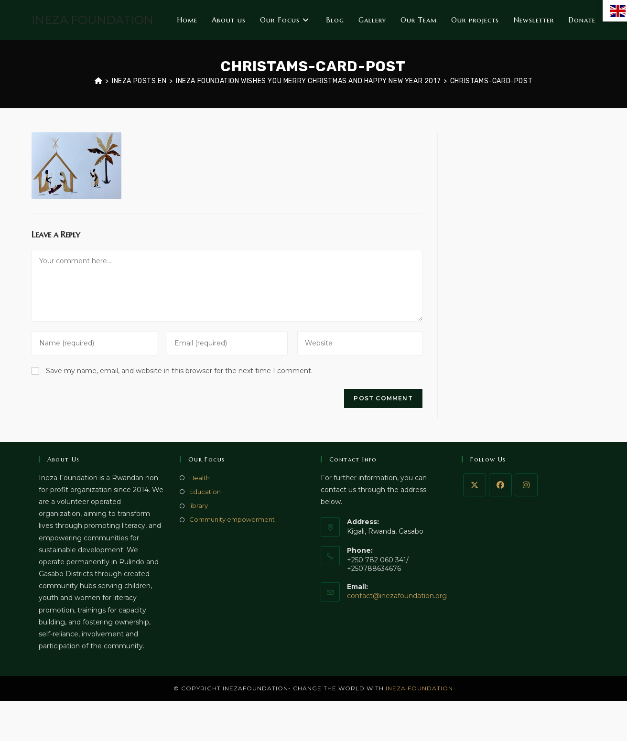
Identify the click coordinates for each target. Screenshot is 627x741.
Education (205, 491)
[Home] (99, 81)
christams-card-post (491, 81)
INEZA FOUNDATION (92, 20)
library (198, 505)
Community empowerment (232, 519)
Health (199, 478)
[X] (474, 484)
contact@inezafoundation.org (397, 595)
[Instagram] (526, 484)
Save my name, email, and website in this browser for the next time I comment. (179, 370)
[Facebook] (500, 484)
